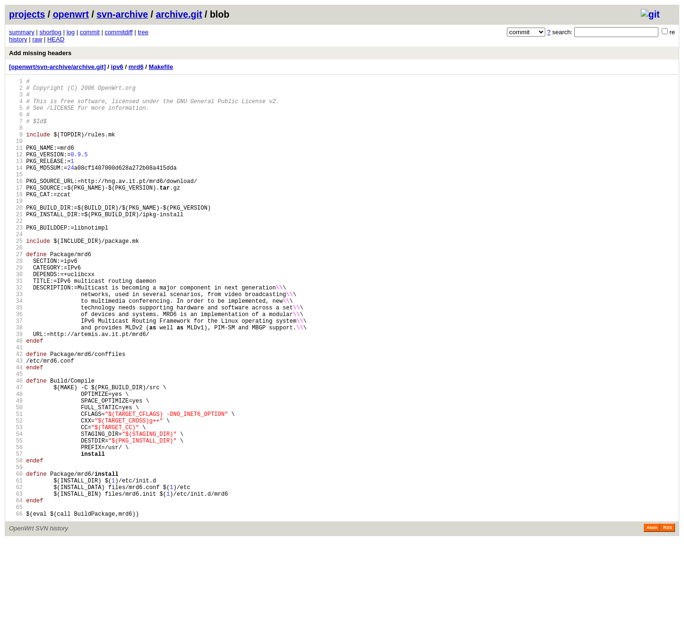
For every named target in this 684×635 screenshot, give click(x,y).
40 (16, 398)
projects (27, 14)
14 (16, 187)
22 (16, 252)
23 (16, 260)
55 (16, 519)
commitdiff (118, 32)
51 (16, 486)
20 (16, 236)
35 (16, 357)
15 (16, 196)
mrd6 (135, 66)
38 (16, 381)
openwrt (71, 14)
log (70, 32)
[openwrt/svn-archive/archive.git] (57, 66)
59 (16, 551)
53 (16, 503)
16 (16, 204)
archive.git (179, 14)
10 (16, 155)
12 (16, 171)
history (18, 39)
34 (16, 349)
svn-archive (122, 14)
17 (16, 212)
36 (16, 365)
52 (16, 495)
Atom (651, 621)
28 (16, 301)
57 (16, 535)
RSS (667, 621)
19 (16, 228)
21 (16, 244)
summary (21, 32)
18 (16, 220)
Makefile (161, 66)
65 (16, 600)
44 (16, 430)
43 (16, 422)
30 (16, 317)
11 (16, 163)
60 (16, 559)
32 (16, 333)
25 (16, 276)
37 (16, 373)
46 (16, 446)
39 (16, 389)
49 (16, 470)
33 (16, 341)
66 (16, 608)
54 (16, 511)
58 (16, 543)
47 (16, 454)
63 (16, 583)
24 (16, 268)
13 (16, 179)
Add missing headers (40, 53)
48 (16, 462)
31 (16, 325)
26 (16, 284)
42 (16, 414)
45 (16, 438)
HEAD (55, 39)
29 (16, 309)
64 (16, 591)
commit (90, 32)
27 (16, 293)
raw (37, 39)
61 (16, 567)
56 (16, 527)
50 (16, 478)
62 (16, 575)
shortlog (50, 32)
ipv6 (117, 66)
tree (143, 32)
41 (16, 406)
